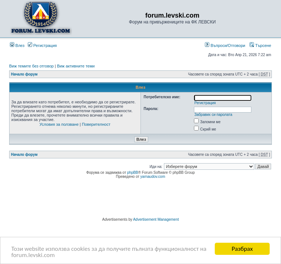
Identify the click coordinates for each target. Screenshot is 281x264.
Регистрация (42, 45)
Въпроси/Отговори (225, 45)
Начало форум (24, 74)
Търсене (260, 45)
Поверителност (96, 124)
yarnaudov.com (152, 177)
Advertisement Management (156, 219)
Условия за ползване (59, 124)
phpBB (132, 172)
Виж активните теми (76, 66)
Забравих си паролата (213, 115)
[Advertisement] (140, 199)
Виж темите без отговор (31, 66)
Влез (17, 45)
